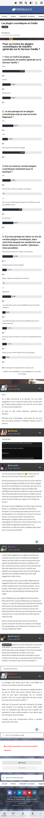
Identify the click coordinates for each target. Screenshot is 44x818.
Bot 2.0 (6, 33)
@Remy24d (7, 645)
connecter (15, 371)
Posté (14, 389)
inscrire (27, 371)
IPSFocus (22, 797)
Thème (29, 797)
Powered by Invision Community (22, 805)
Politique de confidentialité (16, 799)
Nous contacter (32, 799)
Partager (22, 763)
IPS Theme (13, 797)
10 (3, 261)
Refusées (16, 35)
